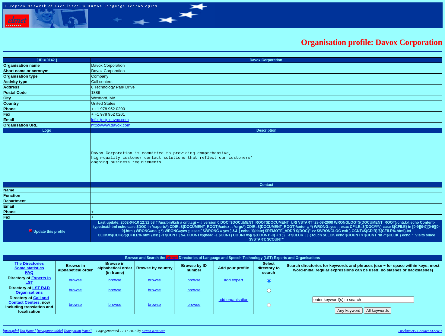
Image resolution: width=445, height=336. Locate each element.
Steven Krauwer (153, 331)
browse (75, 280)
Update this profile (46, 231)
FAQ (29, 272)
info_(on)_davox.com (110, 119)
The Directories (29, 263)
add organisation (234, 299)
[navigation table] (50, 331)
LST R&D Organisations (33, 290)
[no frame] (28, 331)
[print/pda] (11, 331)
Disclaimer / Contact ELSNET (420, 331)
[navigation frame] (78, 331)
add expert (233, 280)
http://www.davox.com (110, 125)
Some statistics (29, 268)
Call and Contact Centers (28, 300)
